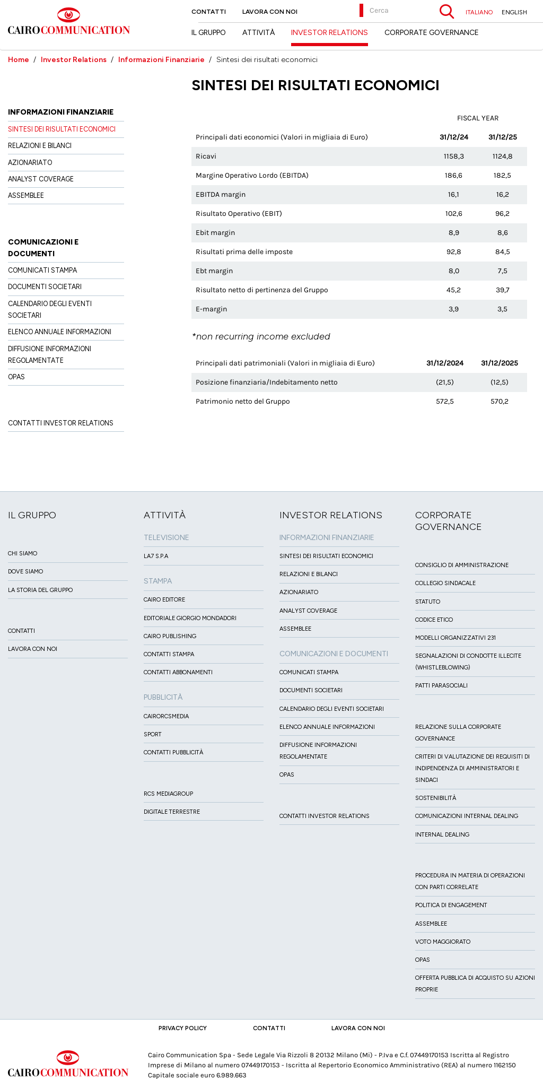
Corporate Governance (431, 32)
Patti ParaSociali (441, 685)
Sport (153, 734)
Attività (258, 32)
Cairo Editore (164, 599)
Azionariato (30, 163)
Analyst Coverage (41, 179)
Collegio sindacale (445, 583)
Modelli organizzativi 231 (455, 637)
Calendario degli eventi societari (331, 709)
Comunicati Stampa (42, 270)
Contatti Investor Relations (60, 423)
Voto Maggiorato (442, 941)
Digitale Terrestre (172, 811)
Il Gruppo (208, 32)
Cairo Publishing (170, 636)
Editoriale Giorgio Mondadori (190, 618)
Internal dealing (442, 834)
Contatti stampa (169, 654)
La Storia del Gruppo (40, 590)
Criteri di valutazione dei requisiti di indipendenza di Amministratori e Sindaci (472, 768)
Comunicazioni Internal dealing (466, 816)
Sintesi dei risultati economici (62, 129)
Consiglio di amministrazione (462, 565)
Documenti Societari (45, 287)
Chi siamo (22, 553)
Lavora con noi (269, 11)
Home (18, 59)
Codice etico (434, 619)
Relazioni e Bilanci (40, 146)
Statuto (427, 601)
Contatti (208, 11)
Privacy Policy (183, 1028)
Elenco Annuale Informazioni (59, 332)
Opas (422, 959)
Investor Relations (74, 59)
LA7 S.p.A (156, 556)
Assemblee (26, 195)
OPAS (16, 377)
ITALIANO (479, 12)
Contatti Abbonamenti (178, 672)
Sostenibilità (435, 798)
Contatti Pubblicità (173, 752)
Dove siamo (25, 571)
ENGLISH (514, 12)
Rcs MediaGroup (168, 793)
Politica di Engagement (451, 905)
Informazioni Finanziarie (161, 59)
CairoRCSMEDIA (166, 716)
